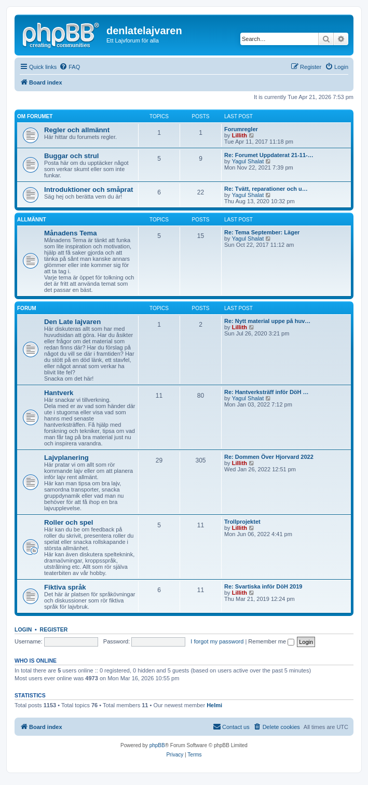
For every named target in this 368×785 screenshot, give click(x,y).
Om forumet (34, 116)
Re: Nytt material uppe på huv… (267, 321)
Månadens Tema (70, 233)
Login (23, 629)
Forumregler (241, 129)
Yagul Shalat (248, 161)
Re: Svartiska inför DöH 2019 (263, 586)
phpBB (157, 745)
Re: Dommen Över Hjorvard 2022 (269, 457)
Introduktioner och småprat (88, 189)
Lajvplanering (66, 457)
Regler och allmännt (77, 130)
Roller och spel (68, 522)
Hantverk (58, 393)
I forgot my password (216, 641)
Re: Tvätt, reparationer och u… (266, 189)
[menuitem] (69, 67)
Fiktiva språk (65, 587)
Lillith (239, 135)
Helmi (214, 705)
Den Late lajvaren (72, 322)
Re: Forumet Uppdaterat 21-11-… (269, 155)
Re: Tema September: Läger (261, 232)
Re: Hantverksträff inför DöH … (266, 392)
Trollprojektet (242, 521)
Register (54, 629)
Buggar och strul (71, 156)
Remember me (271, 641)
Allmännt (31, 219)
